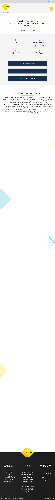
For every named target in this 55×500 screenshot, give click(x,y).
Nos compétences (9, 483)
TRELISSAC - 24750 (27, 479)
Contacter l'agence (27, 63)
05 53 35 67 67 (27, 71)
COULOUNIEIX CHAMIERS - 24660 (27, 483)
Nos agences (9, 479)
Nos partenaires (9, 478)
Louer (9, 474)
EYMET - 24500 (27, 478)
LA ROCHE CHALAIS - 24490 (27, 490)
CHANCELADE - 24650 (27, 486)
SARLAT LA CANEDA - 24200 (27, 475)
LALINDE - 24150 (27, 481)
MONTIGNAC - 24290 (27, 488)
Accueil (9, 471)
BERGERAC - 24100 (27, 471)
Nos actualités (9, 481)
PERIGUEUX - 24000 (27, 472)
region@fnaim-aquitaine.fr (45, 478)
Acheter (9, 472)
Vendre (9, 476)
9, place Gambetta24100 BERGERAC (46, 474)
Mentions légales (47, 498)
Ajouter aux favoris (27, 78)
